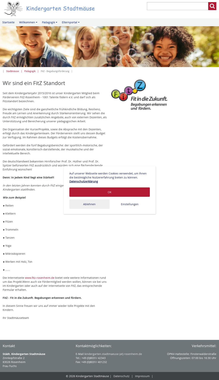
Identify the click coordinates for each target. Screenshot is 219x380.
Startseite (8, 22)
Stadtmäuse (12, 71)
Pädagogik (50, 23)
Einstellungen (130, 204)
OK (110, 192)
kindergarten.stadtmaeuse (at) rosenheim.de (113, 354)
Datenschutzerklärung (83, 181)
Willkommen (29, 23)
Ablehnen (89, 204)
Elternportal (71, 23)
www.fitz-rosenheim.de (39, 278)
